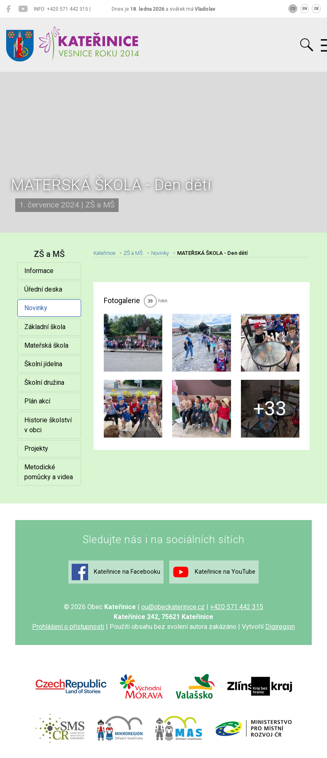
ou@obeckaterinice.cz (173, 607)
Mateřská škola (46, 345)
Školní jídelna (43, 364)
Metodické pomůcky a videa (48, 472)
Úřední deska (43, 289)
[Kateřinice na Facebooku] (8, 9)
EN (304, 9)
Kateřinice (104, 253)
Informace (39, 271)
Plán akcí (37, 401)
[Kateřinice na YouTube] (23, 9)
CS (292, 9)
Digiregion (280, 627)
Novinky (35, 308)
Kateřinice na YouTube (214, 572)
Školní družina (44, 382)
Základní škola (44, 327)
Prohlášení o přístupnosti (68, 627)
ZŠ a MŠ (133, 253)
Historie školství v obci (48, 425)
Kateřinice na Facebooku (116, 572)
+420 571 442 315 (236, 607)
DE (316, 9)
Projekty (36, 448)
